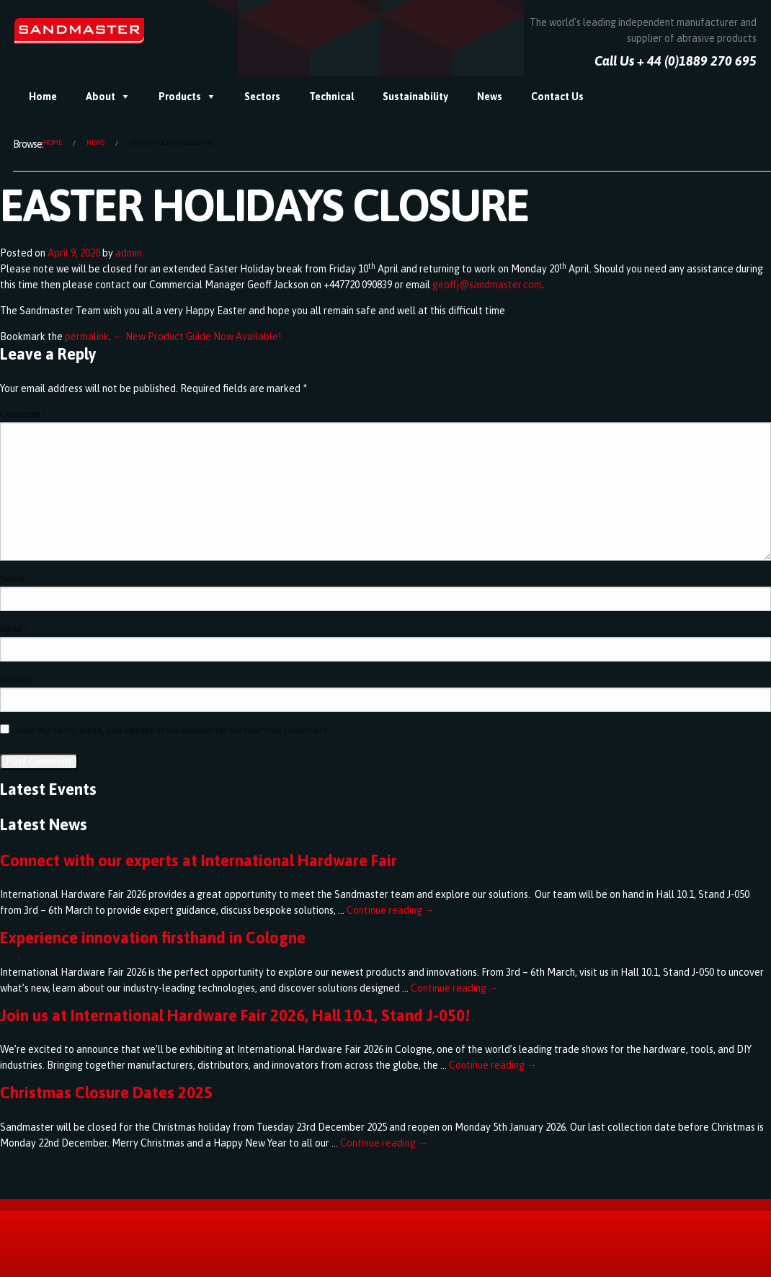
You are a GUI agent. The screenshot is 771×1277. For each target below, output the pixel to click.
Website (16, 680)
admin (128, 253)
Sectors (262, 96)
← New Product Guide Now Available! (197, 336)
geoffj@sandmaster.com (487, 284)
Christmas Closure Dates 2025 (106, 1092)
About (100, 96)
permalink (87, 336)
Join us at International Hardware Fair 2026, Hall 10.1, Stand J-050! (235, 1015)
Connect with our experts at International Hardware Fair (198, 860)
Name (15, 579)
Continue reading (390, 910)
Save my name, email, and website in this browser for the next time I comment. (173, 731)
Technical (331, 96)
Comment (23, 414)
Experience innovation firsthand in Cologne (153, 937)
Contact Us (557, 96)
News (489, 96)
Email (14, 629)
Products (180, 96)
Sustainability (415, 96)
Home (43, 96)
